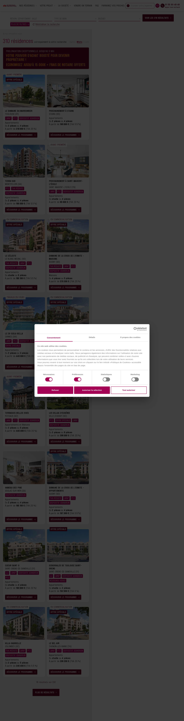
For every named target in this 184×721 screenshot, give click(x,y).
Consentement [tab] (53, 338)
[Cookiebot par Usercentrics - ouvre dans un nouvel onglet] (135, 329)
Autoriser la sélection (92, 390)
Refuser (55, 390)
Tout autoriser (128, 390)
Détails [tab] (92, 337)
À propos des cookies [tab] (130, 337)
